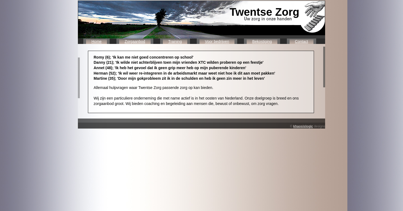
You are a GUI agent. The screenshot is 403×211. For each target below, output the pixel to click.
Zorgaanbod (135, 41)
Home (96, 41)
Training (175, 41)
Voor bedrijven (217, 41)
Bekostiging (262, 41)
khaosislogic (303, 126)
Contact (301, 41)
